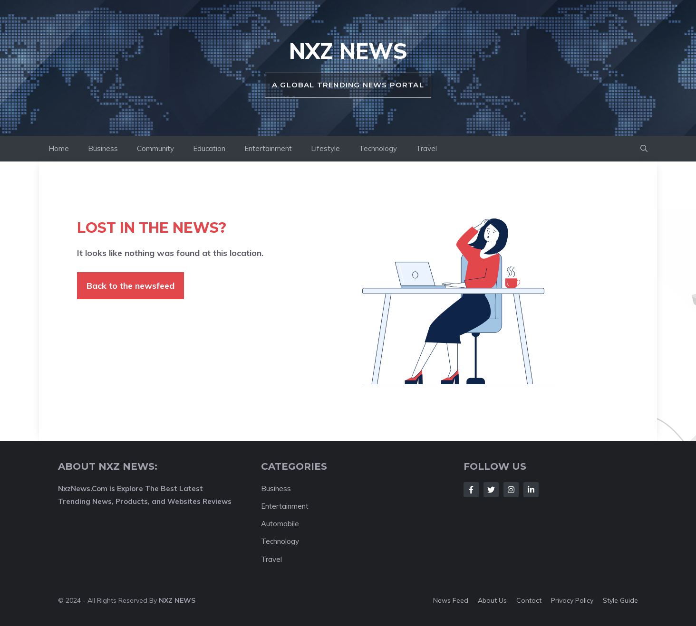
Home (58, 148)
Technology (378, 148)
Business (103, 148)
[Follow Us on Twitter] (491, 489)
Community (155, 148)
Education (209, 148)
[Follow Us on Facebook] (471, 489)
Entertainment (268, 148)
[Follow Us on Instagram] (511, 489)
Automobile (280, 523)
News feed (450, 600)
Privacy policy (572, 600)
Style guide (620, 600)
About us (492, 600)
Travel (426, 148)
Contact (528, 600)
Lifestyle (325, 148)
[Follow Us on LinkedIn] (531, 489)
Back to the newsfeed (130, 285)
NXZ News (348, 51)
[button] (644, 148)
